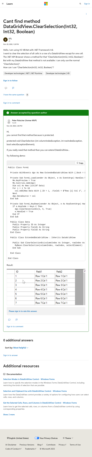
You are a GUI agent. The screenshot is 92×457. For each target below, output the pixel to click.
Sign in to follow (10, 80)
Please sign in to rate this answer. (23, 311)
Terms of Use (75, 444)
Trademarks (30, 448)
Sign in (87, 3)
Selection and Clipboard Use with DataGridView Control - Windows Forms (35, 391)
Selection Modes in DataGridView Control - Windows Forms (29, 379)
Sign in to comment (11, 102)
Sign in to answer (10, 355)
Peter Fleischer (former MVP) (24, 120)
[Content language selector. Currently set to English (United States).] (17, 438)
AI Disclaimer (10, 444)
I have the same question (13, 95)
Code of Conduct (12, 448)
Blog (39, 444)
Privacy (62, 444)
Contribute (50, 444)
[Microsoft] (46, 3)
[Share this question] (86, 14)
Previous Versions (27, 444)
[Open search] (80, 3)
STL (10, 38)
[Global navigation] (2, 3)
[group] (46, 213)
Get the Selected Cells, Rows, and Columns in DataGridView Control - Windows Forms (40, 403)
